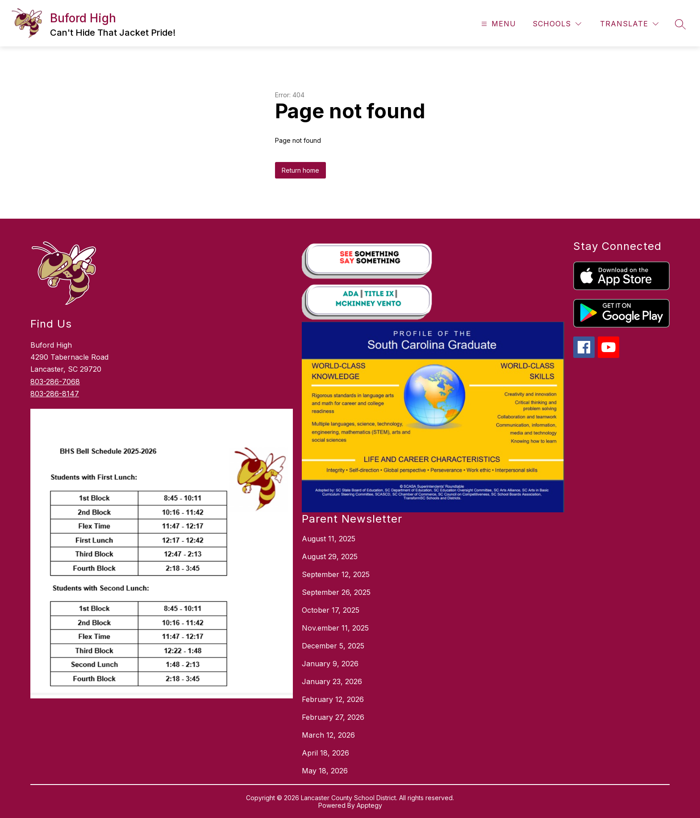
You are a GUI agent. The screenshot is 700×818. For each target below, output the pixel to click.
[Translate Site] (629, 23)
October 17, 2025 (330, 610)
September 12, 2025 (336, 574)
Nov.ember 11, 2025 (335, 627)
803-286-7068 (55, 381)
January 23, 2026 (332, 681)
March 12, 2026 (328, 735)
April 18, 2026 (325, 752)
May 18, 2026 (325, 770)
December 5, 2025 (333, 645)
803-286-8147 (54, 393)
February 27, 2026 (333, 717)
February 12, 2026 (333, 699)
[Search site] (680, 24)
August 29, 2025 (330, 556)
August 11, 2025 (328, 538)
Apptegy (369, 805)
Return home (300, 170)
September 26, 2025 (336, 592)
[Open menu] (497, 23)
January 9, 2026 (330, 663)
